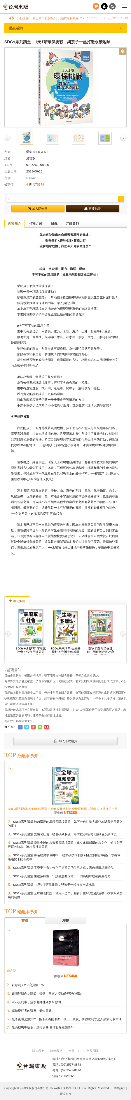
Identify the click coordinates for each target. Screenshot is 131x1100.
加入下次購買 (65, 741)
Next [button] (123, 138)
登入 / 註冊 (104, 6)
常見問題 (93, 1051)
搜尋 (112, 6)
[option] (65, 87)
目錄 (54, 223)
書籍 (24, 920)
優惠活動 (65, 28)
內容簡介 (14, 223)
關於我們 (38, 1051)
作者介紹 (35, 223)
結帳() (96, 6)
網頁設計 (119, 1088)
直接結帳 (92, 208)
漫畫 (65, 920)
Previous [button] (7, 138)
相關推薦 (17, 601)
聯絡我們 (56, 1051)
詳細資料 (72, 223)
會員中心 (74, 1051)
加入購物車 (37, 208)
